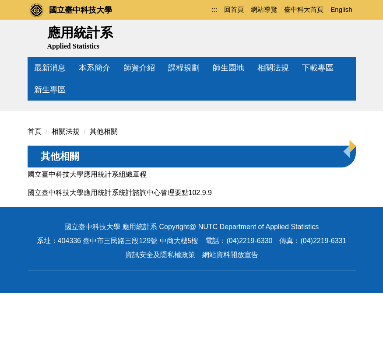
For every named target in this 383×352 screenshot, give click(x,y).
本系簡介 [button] (94, 67)
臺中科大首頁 (303, 9)
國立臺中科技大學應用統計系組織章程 (87, 233)
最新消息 (50, 67)
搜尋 (346, 36)
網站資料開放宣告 (230, 313)
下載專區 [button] (318, 67)
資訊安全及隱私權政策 (160, 313)
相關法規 (66, 190)
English (341, 9)
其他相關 (104, 190)
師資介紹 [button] (139, 67)
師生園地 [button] (228, 67)
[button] (38, 135)
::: (215, 9)
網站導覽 (264, 9)
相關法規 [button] (273, 67)
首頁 (35, 190)
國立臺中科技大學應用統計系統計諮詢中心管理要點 (108, 251)
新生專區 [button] (50, 89)
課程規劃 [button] (184, 67)
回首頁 (234, 9)
